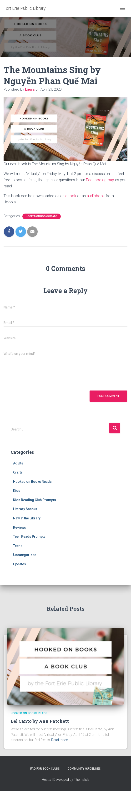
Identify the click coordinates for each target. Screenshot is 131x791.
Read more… (60, 740)
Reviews (19, 527)
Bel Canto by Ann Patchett (40, 721)
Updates (19, 564)
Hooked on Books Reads (41, 216)
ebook (70, 196)
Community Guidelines (84, 768)
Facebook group (100, 180)
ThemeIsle (81, 779)
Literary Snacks (25, 509)
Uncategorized (24, 555)
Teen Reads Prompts (29, 536)
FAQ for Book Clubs (45, 768)
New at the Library (26, 518)
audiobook (96, 196)
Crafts (18, 472)
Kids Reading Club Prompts (34, 500)
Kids (16, 491)
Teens (17, 546)
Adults (18, 463)
